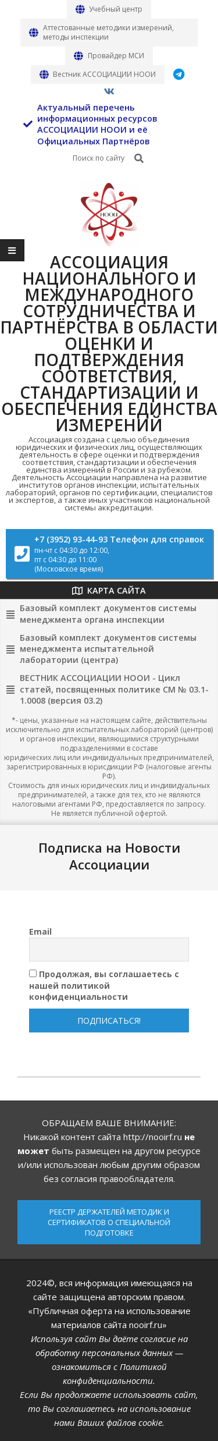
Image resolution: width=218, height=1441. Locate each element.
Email (40, 931)
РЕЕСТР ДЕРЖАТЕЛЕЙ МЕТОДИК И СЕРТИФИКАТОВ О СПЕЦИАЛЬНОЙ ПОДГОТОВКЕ (109, 1222)
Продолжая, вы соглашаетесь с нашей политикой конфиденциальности (104, 985)
